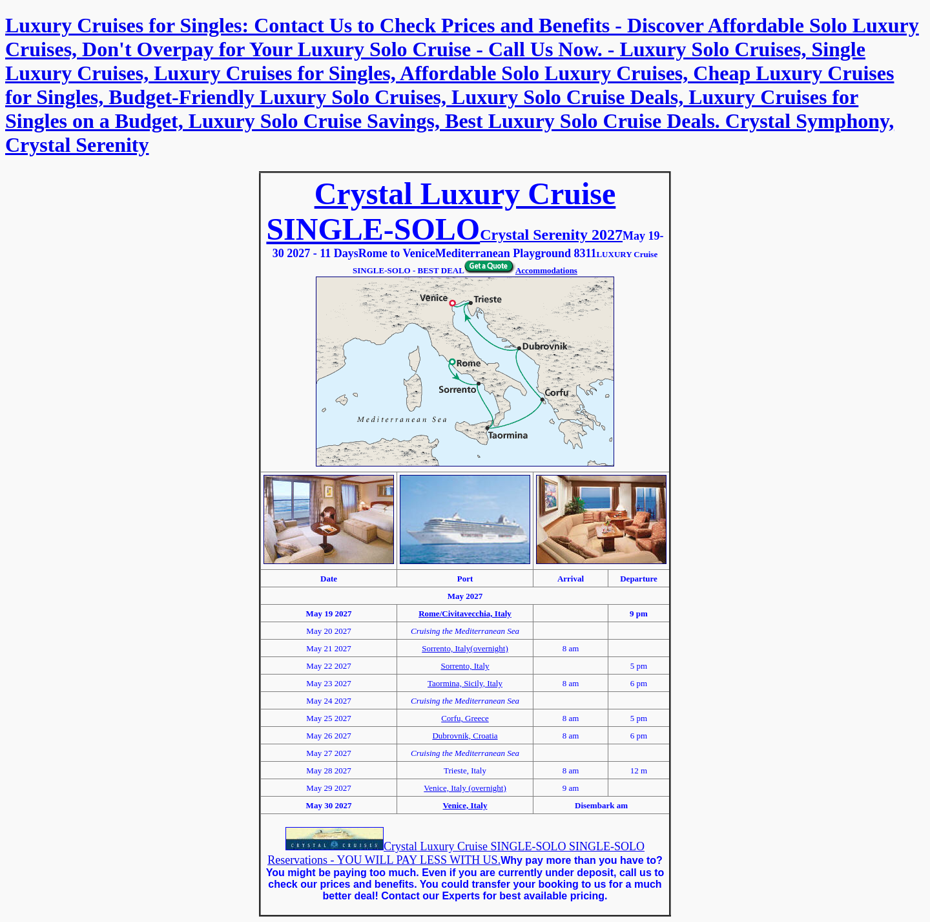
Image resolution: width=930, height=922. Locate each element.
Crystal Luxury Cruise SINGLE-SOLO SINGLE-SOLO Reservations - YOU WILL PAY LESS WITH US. (456, 853)
